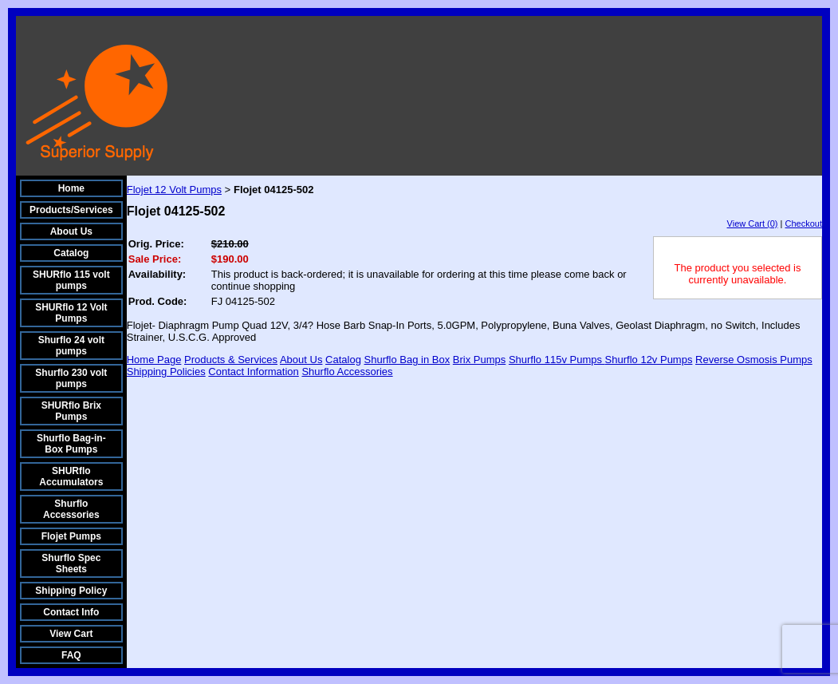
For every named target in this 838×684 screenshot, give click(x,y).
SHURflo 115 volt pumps (71, 280)
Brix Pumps (479, 360)
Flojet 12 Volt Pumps (174, 190)
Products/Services (71, 209)
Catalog (71, 253)
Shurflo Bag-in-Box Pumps (71, 444)
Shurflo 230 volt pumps (71, 378)
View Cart (70, 633)
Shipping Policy (71, 590)
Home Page (154, 360)
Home (71, 188)
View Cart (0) (752, 223)
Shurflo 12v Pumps (649, 360)
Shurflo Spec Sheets (70, 563)
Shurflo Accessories (71, 509)
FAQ (71, 655)
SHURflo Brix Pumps (71, 411)
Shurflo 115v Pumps (557, 360)
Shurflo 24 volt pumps (71, 345)
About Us (71, 231)
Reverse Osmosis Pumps (753, 360)
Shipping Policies (166, 372)
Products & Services (230, 360)
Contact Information (253, 372)
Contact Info (71, 612)
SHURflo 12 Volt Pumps (71, 313)
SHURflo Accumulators (71, 476)
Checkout (803, 223)
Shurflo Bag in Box (407, 360)
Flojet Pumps (71, 536)
